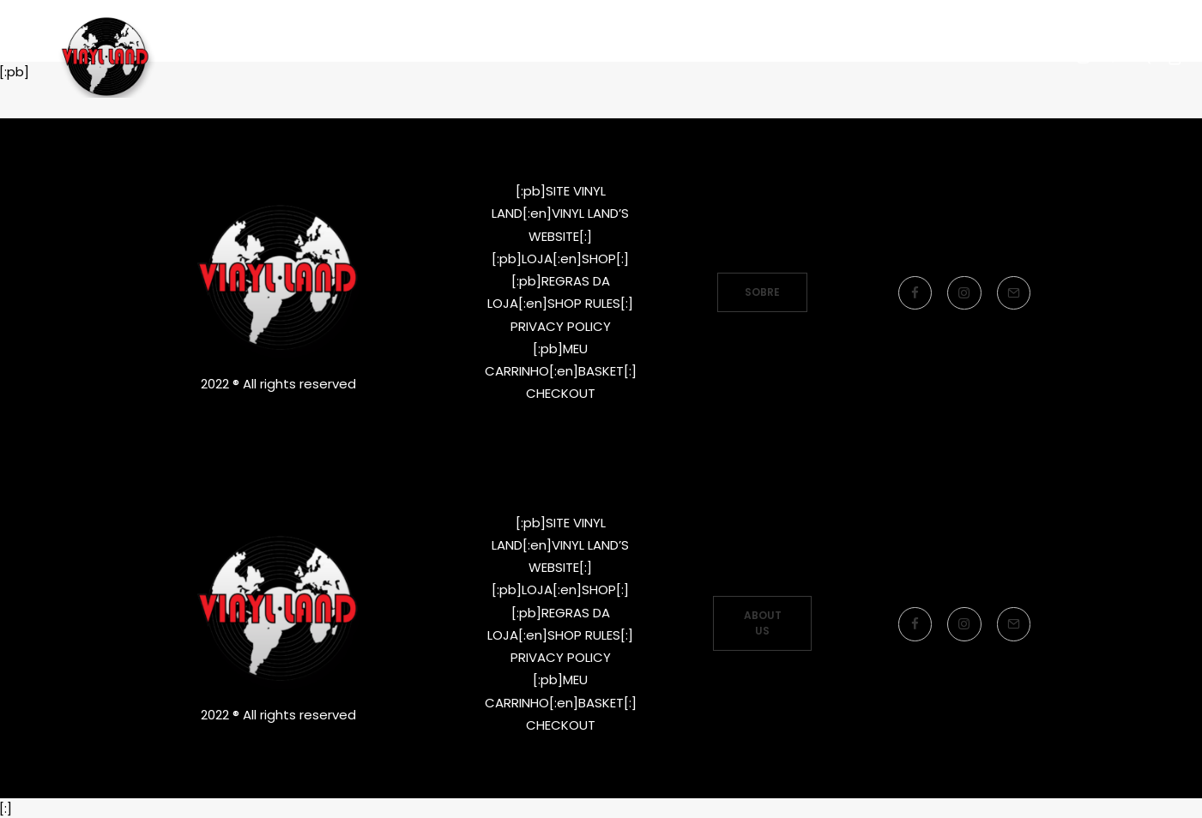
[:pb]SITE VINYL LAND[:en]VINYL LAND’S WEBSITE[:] (560, 176)
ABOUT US (764, 623)
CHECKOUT (560, 356)
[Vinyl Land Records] (111, 79)
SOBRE (762, 255)
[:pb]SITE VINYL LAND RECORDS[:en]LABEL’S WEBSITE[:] (443, 79)
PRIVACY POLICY (560, 289)
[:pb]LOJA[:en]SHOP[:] (560, 222)
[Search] (1143, 79)
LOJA (717, 79)
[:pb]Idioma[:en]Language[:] (882, 79)
